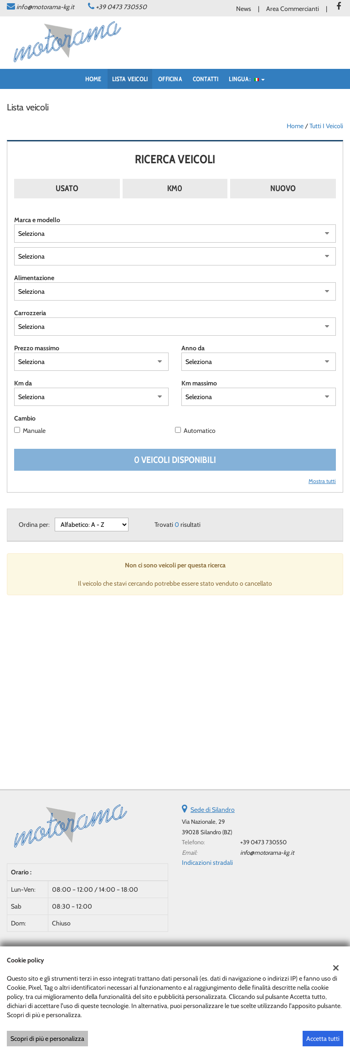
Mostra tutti (322, 481)
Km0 (174, 188)
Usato (67, 188)
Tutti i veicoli (326, 126)
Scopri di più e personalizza (47, 1038)
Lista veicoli (130, 79)
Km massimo (199, 383)
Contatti (206, 79)
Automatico (199, 430)
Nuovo (283, 188)
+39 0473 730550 (121, 7)
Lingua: (247, 79)
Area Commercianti (292, 9)
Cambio (25, 418)
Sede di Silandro (212, 809)
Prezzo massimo (36, 348)
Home (93, 79)
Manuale (34, 430)
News (243, 9)
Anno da (193, 348)
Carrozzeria (30, 313)
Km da (23, 383)
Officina (170, 79)
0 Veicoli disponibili (175, 459)
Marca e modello (37, 220)
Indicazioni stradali (207, 862)
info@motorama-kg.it (45, 7)
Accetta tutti (323, 1038)
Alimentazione (34, 278)
